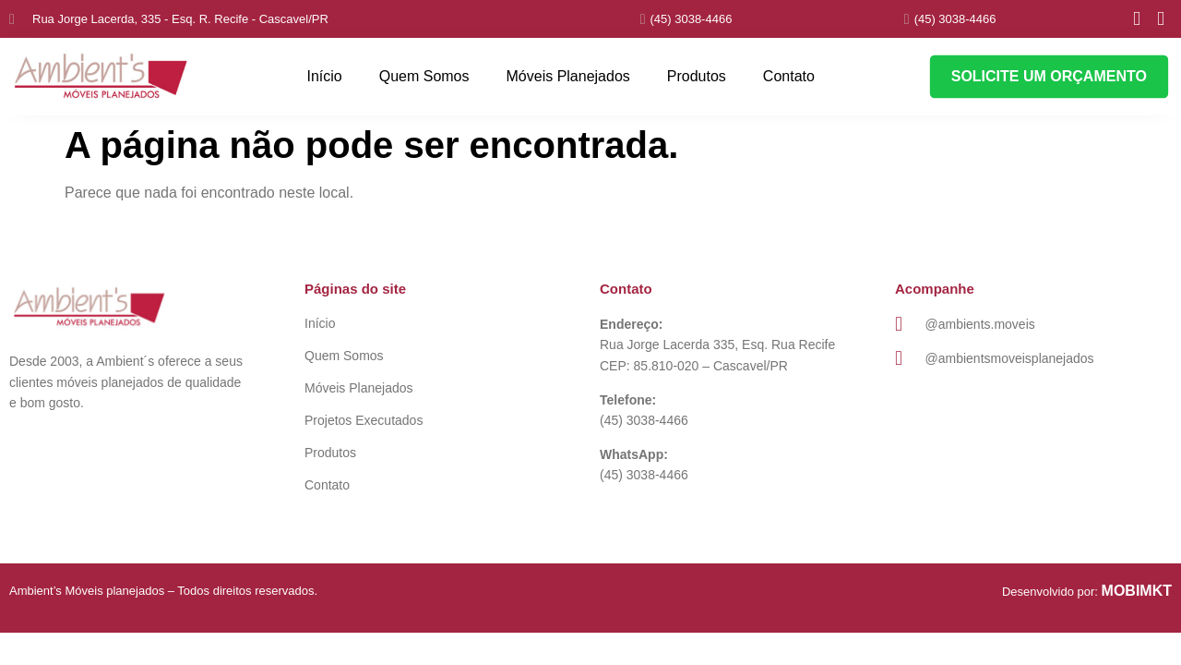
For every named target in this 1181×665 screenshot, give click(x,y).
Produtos (696, 76)
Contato (789, 76)
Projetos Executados (363, 420)
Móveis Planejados (568, 76)
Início (323, 76)
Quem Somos (424, 76)
